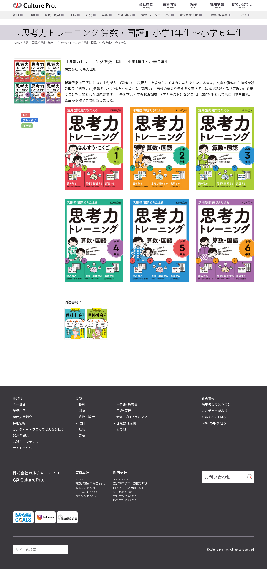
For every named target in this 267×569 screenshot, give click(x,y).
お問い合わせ (241, 7)
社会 (89, 21)
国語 (32, 21)
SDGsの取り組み (214, 423)
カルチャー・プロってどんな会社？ (38, 429)
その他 (241, 21)
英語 (105, 21)
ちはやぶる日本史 (215, 416)
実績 (193, 7)
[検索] (63, 549)
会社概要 (146, 7)
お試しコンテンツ (26, 441)
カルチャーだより (215, 410)
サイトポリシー (24, 448)
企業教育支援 (189, 21)
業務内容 (170, 7)
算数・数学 (52, 21)
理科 (73, 21)
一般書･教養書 (218, 21)
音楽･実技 (124, 21)
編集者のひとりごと (216, 404)
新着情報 (208, 398)
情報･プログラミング (155, 21)
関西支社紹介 (22, 416)
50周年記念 (21, 435)
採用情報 (217, 7)
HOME (16, 42)
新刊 (16, 21)
